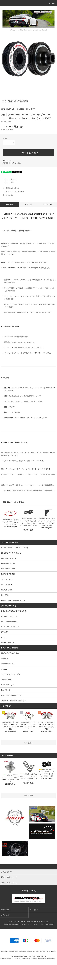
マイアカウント (6, 910)
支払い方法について (20, 921)
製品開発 (4, 658)
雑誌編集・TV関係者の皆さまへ (13, 701)
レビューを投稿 (7, 182)
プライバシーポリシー (26, 924)
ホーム (4, 100)
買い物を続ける (7, 195)
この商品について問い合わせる (12, 191)
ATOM (51, 924)
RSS (47, 924)
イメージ (28, 204)
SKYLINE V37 (12, 100)
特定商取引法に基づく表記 (11, 163)
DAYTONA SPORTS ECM (11, 695)
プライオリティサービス (10, 674)
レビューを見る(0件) (8, 179)
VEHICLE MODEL (13, 102)
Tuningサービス (8, 679)
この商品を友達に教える (10, 188)
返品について (7, 160)
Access (4, 669)
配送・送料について (33, 921)
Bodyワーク (5, 690)
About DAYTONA (8, 664)
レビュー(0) (47, 204)
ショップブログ (40, 924)
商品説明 (9, 204)
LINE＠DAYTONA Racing (11, 653)
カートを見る (34, 910)
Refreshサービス (7, 685)
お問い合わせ (5, 915)
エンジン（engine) (23, 100)
